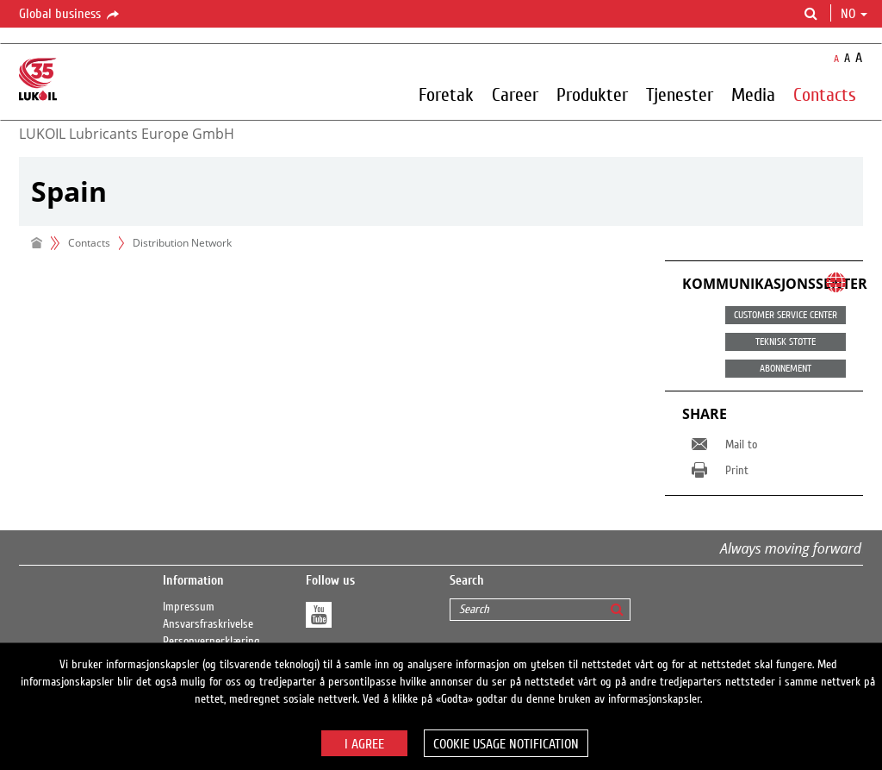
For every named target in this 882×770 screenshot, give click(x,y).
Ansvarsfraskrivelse (208, 624)
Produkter (592, 94)
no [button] (854, 14)
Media (753, 94)
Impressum (188, 607)
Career (515, 94)
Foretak (446, 94)
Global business (70, 14)
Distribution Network (182, 242)
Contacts (824, 94)
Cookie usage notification (506, 744)
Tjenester (679, 94)
